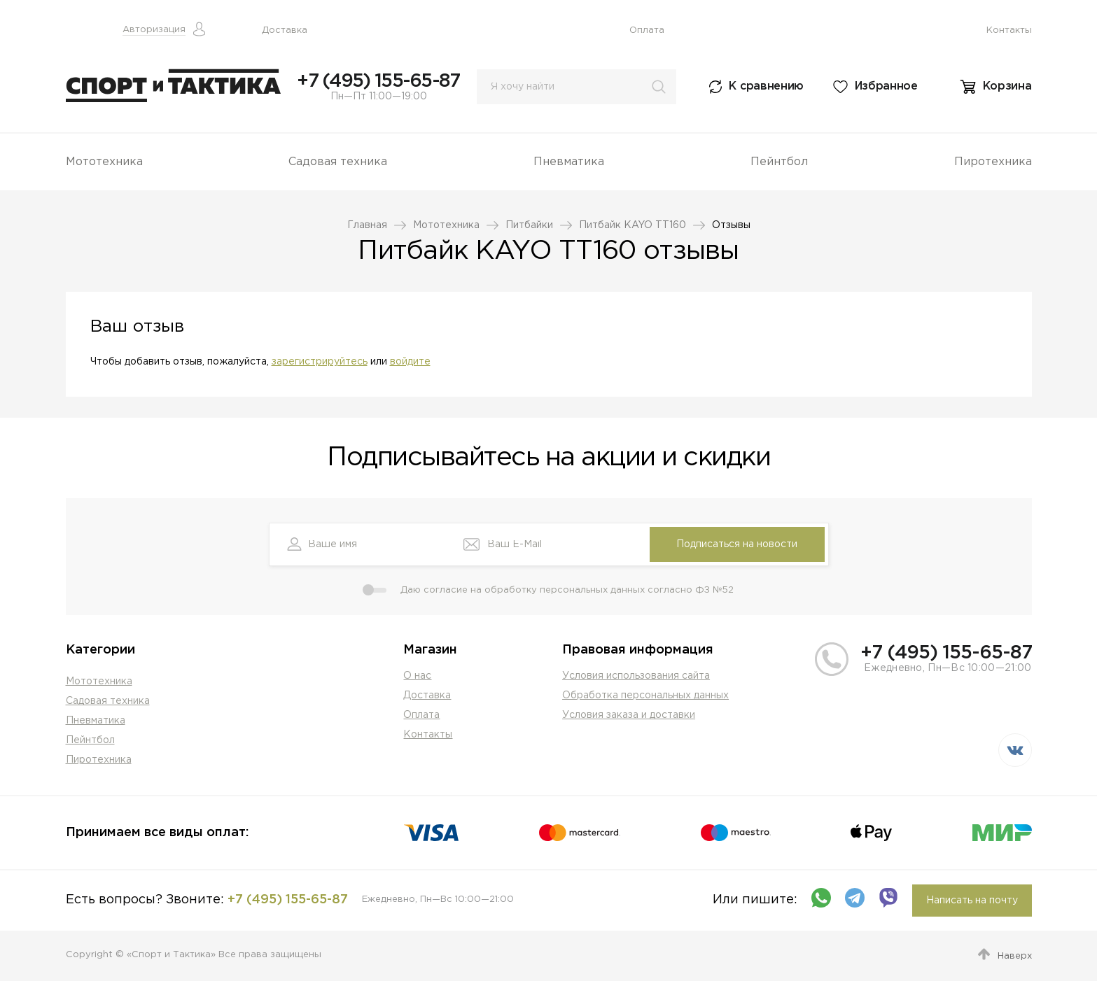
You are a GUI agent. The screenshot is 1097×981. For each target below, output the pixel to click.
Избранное (886, 86)
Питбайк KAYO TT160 (632, 225)
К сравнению (766, 86)
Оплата (646, 30)
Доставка (284, 30)
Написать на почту (972, 900)
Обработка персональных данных (645, 695)
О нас (417, 676)
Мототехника (104, 162)
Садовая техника (337, 162)
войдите (410, 362)
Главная (367, 225)
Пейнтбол (779, 162)
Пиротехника (993, 162)
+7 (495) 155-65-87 (378, 81)
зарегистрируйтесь (320, 362)
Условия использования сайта (636, 676)
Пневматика (568, 162)
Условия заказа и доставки (628, 715)
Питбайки (529, 225)
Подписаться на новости (736, 544)
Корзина (1007, 86)
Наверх (1015, 956)
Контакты (1009, 30)
